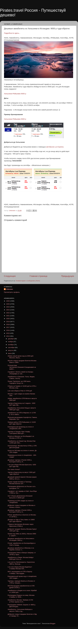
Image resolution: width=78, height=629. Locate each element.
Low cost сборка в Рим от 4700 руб (20, 391)
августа (11, 350)
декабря (11, 339)
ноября (10, 341)
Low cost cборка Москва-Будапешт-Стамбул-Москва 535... (20, 567)
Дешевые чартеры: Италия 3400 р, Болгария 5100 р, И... (20, 461)
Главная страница (38, 276)
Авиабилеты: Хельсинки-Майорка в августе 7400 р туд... (20, 610)
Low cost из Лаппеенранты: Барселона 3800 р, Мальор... (21, 563)
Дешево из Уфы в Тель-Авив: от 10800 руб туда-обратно (21, 520)
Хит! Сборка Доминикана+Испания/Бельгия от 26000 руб (20, 497)
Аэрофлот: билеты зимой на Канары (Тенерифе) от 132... (20, 372)
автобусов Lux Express (55, 147)
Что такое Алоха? (14, 469)
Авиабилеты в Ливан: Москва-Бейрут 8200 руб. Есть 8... (21, 558)
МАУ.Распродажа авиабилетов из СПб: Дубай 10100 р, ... (21, 586)
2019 (8, 321)
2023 (8, 310)
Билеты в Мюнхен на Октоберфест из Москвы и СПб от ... (21, 437)
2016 (8, 330)
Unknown (9, 289)
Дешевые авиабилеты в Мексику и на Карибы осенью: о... (21, 549)
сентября (11, 347)
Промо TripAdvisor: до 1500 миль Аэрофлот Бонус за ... (19, 382)
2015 (8, 333)
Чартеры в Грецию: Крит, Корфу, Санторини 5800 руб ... (19, 432)
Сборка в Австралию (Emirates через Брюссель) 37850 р (20, 525)
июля (10, 353)
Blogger (52, 623)
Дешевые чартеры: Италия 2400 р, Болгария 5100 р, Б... (20, 511)
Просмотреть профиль (12, 292)
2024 (8, 307)
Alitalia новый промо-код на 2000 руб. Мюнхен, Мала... (21, 357)
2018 (8, 324)
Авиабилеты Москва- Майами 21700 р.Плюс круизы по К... (20, 601)
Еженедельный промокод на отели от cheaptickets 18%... (21, 427)
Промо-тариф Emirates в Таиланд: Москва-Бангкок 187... (20, 482)
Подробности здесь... (12, 33)
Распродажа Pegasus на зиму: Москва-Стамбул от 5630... (21, 596)
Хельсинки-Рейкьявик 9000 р (15, 94)
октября (11, 344)
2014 (8, 336)
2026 (8, 301)
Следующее (10, 276)
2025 (8, 304)
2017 (8, 327)
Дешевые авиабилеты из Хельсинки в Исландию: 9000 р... (21, 539)
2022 (8, 313)
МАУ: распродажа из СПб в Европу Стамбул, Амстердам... (20, 572)
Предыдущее (67, 276)
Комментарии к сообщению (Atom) (28, 281)
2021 (8, 316)
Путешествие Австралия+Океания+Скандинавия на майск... (22, 367)
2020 (8, 318)
